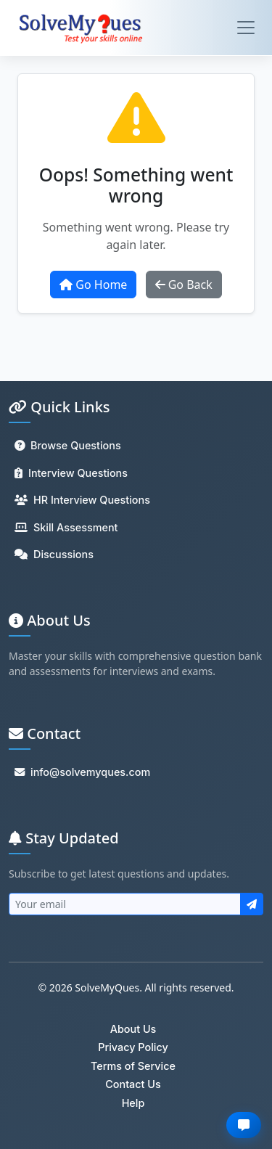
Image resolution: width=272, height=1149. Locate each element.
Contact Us (133, 1084)
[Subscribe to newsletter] (251, 904)
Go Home (93, 285)
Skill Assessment (66, 527)
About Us (133, 1029)
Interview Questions (71, 473)
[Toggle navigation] (245, 27)
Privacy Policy (133, 1047)
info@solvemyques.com (82, 772)
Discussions (54, 554)
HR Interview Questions (82, 500)
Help (133, 1103)
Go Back (184, 285)
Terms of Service (133, 1066)
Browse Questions (68, 445)
